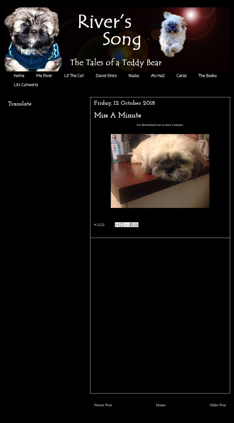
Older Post (218, 405)
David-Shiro (106, 76)
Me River (44, 76)
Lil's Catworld (26, 85)
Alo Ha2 (158, 76)
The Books (208, 76)
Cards (182, 76)
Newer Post (103, 405)
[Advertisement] (160, 315)
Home (19, 76)
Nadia (134, 76)
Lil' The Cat (74, 76)
